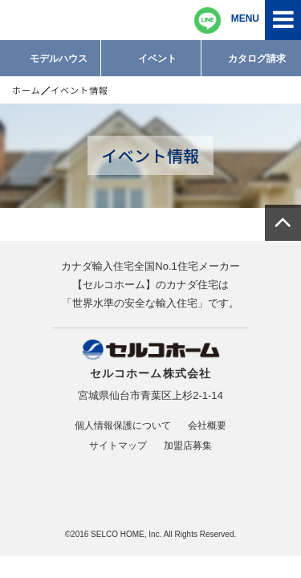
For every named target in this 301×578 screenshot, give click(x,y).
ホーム (26, 89)
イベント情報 (79, 89)
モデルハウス (58, 58)
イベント (157, 58)
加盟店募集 (188, 445)
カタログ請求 (257, 58)
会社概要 (207, 425)
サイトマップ (118, 445)
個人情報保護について (123, 425)
